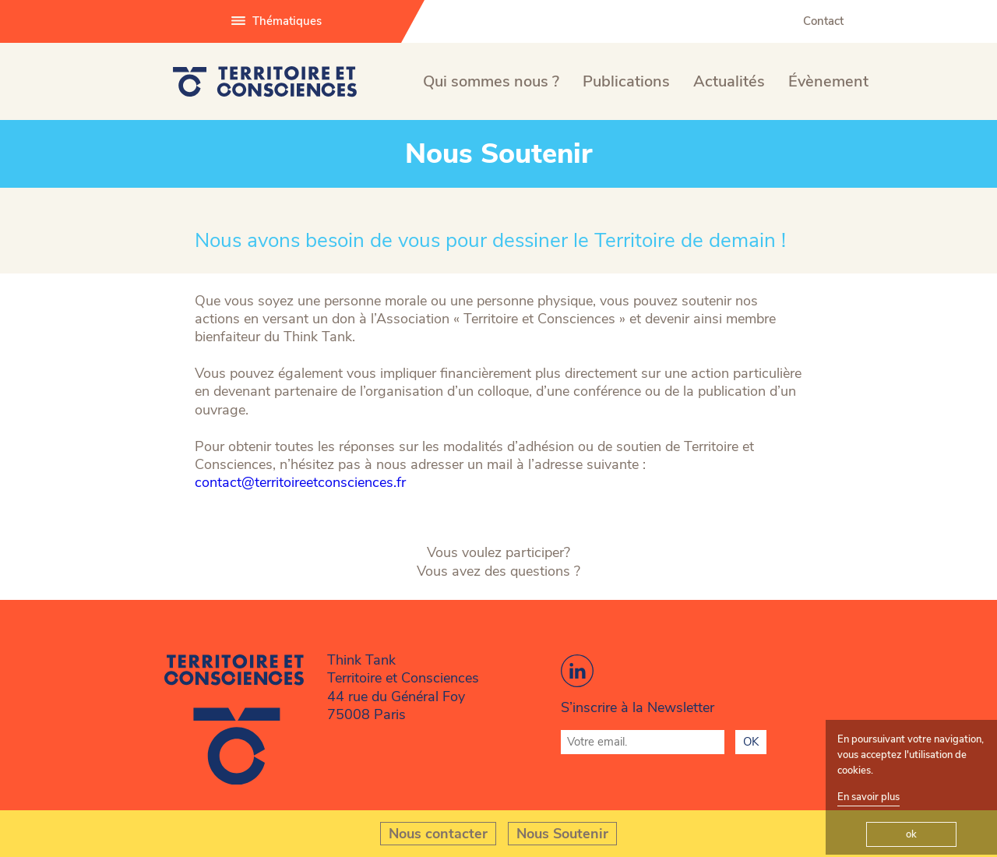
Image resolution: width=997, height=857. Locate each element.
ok (911, 834)
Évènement (828, 81)
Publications (626, 81)
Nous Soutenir (562, 833)
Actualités (729, 81)
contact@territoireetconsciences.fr (300, 483)
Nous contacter (438, 833)
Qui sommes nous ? (491, 81)
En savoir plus (868, 797)
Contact (823, 21)
